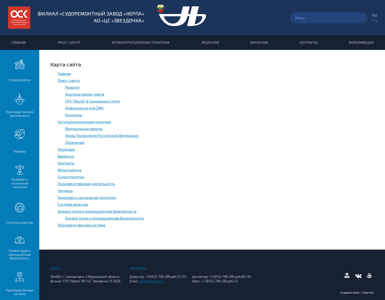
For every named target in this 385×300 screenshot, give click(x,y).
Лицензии (210, 43)
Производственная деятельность (86, 183)
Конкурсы (73, 115)
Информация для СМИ (84, 108)
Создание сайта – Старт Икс (357, 292)
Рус (374, 15)
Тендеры (65, 190)
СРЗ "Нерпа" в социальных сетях (92, 101)
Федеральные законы (84, 128)
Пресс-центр (69, 43)
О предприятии (71, 177)
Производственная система (81, 225)
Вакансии (259, 43)
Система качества (73, 204)
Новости (72, 87)
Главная (18, 43)
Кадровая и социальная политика (87, 197)
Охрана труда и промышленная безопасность (97, 211)
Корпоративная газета (84, 94)
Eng (375, 20)
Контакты (308, 43)
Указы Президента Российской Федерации (101, 135)
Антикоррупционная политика (141, 43)
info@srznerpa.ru (151, 281)
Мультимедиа (361, 43)
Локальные (74, 142)
